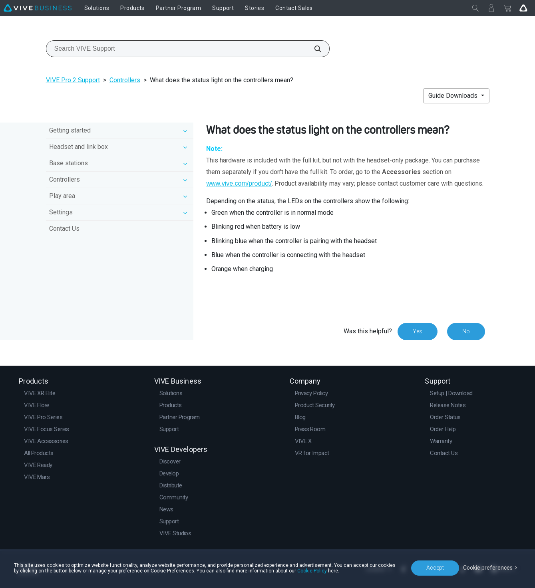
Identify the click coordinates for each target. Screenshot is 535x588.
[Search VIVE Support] (313, 49)
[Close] (475, 8)
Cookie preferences (488, 567)
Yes (417, 331)
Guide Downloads (453, 95)
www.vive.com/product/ (239, 183)
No (466, 331)
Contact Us (64, 228)
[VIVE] (38, 8)
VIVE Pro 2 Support (73, 80)
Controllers (124, 80)
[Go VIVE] (523, 8)
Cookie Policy (312, 571)
